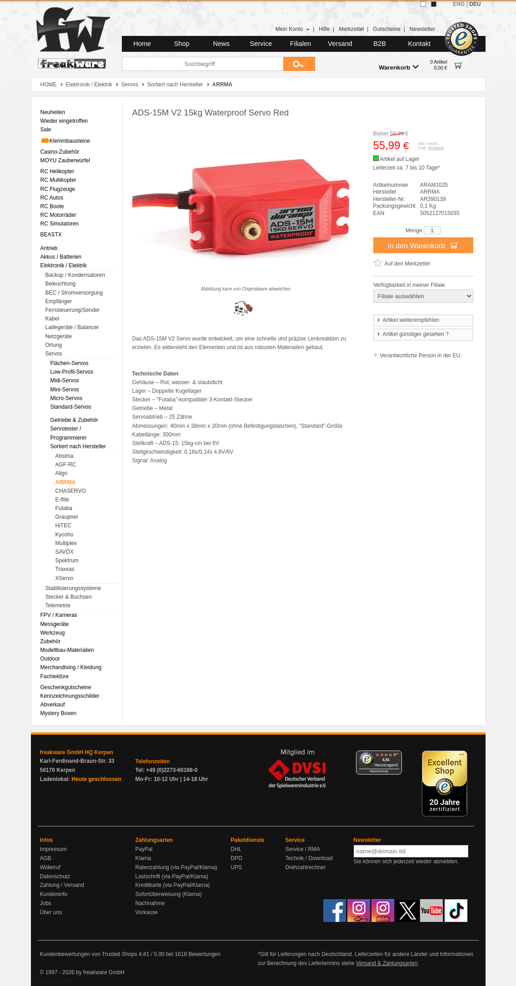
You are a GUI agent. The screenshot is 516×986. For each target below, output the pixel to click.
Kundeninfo (54, 894)
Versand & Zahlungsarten (386, 963)
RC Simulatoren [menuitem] (59, 223)
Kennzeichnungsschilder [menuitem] (70, 696)
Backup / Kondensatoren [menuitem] (75, 275)
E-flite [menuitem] (62, 499)
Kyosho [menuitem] (64, 534)
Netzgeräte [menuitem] (58, 336)
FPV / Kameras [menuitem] (58, 615)
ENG (459, 4)
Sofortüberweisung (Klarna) (168, 894)
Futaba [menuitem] (63, 508)
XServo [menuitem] (64, 578)
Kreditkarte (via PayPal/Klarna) (172, 885)
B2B (379, 43)
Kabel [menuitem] (52, 318)
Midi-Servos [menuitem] (64, 380)
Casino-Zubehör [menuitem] (60, 152)
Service (261, 43)
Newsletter (423, 29)
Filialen (300, 43)
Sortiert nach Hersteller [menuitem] (78, 446)
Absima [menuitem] (64, 456)
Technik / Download (309, 858)
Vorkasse (146, 912)
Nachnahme (150, 903)
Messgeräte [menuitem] (54, 624)
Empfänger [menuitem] (58, 301)
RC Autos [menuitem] (52, 198)
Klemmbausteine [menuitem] (65, 140)
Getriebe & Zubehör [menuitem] (74, 420)
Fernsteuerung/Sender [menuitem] (72, 310)
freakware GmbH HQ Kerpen (76, 752)
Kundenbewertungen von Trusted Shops (88, 954)
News (221, 43)
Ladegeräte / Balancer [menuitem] (72, 327)
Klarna (143, 858)
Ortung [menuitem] (53, 345)
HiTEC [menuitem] (63, 525)
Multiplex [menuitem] (66, 543)
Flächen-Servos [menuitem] (69, 363)
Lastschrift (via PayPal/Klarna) (172, 876)
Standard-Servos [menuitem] (70, 407)
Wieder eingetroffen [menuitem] (64, 121)
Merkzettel (351, 29)
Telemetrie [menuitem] (57, 605)
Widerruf (50, 867)
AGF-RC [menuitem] (65, 464)
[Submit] (299, 64)
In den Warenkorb (422, 245)
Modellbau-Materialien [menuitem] (67, 650)
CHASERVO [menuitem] (70, 491)
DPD (236, 858)
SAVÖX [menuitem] (64, 552)
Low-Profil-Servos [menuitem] (72, 372)
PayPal (144, 849)
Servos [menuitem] (53, 353)
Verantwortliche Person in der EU (420, 355)
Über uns (51, 912)
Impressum (53, 849)
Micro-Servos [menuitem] (66, 398)
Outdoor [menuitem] (50, 659)
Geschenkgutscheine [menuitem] (65, 687)
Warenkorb (399, 67)
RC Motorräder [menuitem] (58, 215)
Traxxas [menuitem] (65, 569)
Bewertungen (204, 954)
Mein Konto (293, 29)
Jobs (45, 903)
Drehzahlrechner (306, 867)
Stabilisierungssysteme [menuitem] (73, 588)
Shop (182, 43)
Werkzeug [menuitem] (52, 633)
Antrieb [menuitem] (49, 248)
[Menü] (396, 756)
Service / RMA (303, 849)
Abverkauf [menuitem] (52, 704)
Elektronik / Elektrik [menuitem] (63, 265)
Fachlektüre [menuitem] (54, 676)
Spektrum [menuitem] (67, 560)
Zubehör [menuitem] (50, 641)
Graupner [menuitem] (67, 517)
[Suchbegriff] (202, 64)
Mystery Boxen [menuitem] (58, 713)
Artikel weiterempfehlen (408, 320)
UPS (236, 867)
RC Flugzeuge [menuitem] (57, 189)
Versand (340, 43)
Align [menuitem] (61, 473)
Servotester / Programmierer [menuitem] (68, 432)
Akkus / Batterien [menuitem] (61, 257)
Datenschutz (55, 876)
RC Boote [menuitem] (52, 206)
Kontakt (419, 43)
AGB (45, 858)
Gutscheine (387, 29)
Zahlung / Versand (62, 885)
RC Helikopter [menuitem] (57, 171)
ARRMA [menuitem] (65, 482)
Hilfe (324, 29)
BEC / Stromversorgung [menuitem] (74, 293)
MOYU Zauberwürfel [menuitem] (65, 160)
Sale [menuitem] (45, 129)
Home (142, 43)
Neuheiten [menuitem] (52, 112)
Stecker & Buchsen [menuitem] (68, 597)
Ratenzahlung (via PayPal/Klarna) (176, 867)
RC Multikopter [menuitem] (58, 180)
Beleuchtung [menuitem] (60, 283)
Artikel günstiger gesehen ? (412, 334)
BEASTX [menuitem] (51, 234)
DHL (236, 849)
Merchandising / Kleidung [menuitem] (71, 667)
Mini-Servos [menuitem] (64, 389)
